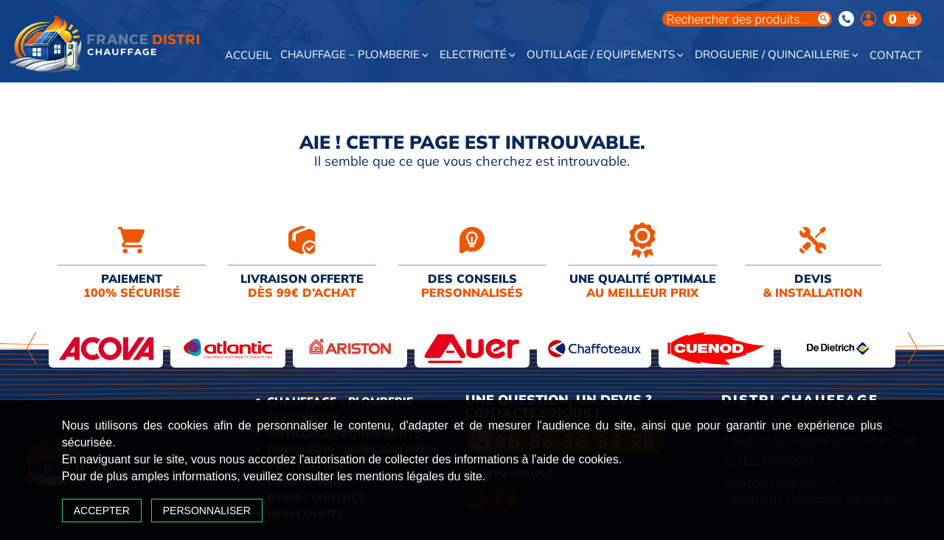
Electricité (479, 55)
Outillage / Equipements (606, 55)
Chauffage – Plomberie (355, 55)
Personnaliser (239, 501)
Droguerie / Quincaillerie (778, 55)
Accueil (248, 55)
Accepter (134, 501)
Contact (896, 55)
